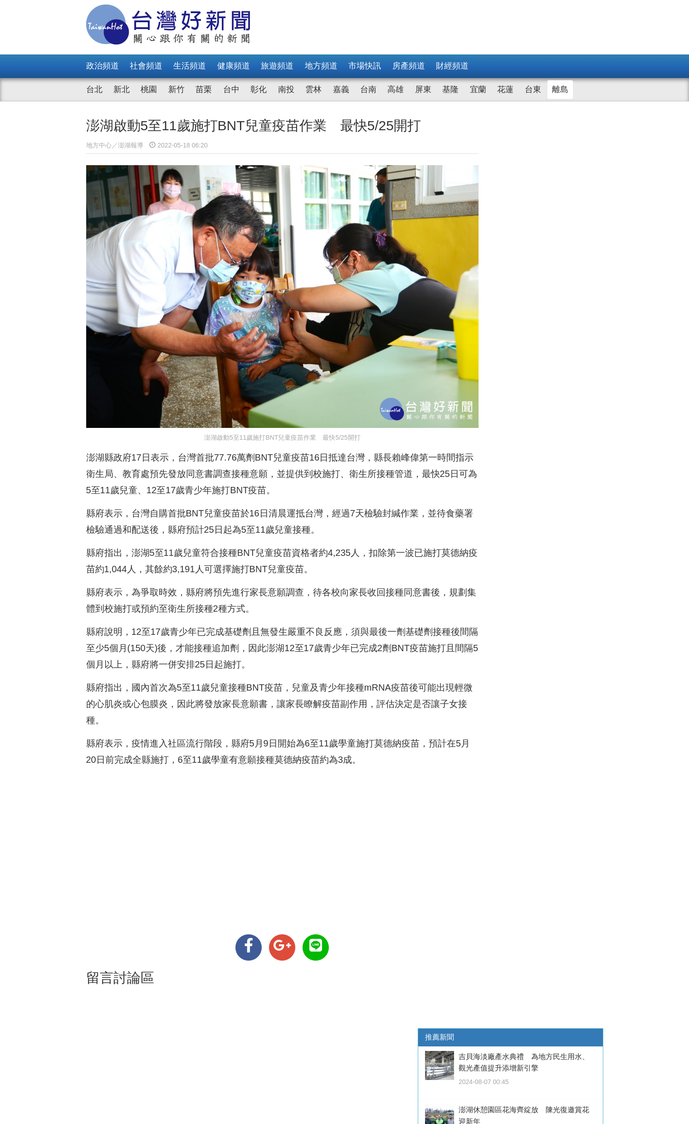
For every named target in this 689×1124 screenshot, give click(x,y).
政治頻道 (102, 65)
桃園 (149, 89)
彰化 (258, 89)
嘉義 (341, 89)
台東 (533, 89)
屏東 (423, 89)
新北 (121, 89)
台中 (231, 89)
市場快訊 (364, 65)
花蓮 (505, 89)
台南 (368, 89)
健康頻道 (233, 65)
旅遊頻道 (277, 65)
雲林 (313, 89)
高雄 (395, 89)
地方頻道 (321, 65)
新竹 (176, 89)
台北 (94, 89)
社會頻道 (146, 65)
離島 (560, 89)
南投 (286, 89)
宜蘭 (478, 89)
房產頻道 (408, 65)
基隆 (450, 89)
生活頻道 (189, 65)
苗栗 (203, 89)
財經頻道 (452, 65)
